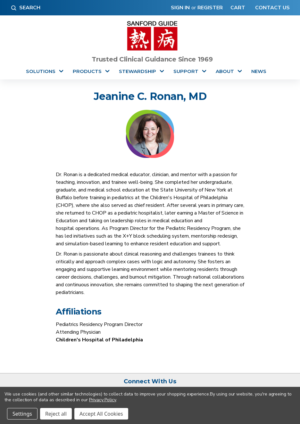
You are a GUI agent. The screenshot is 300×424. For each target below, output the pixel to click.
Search (25, 7)
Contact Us (272, 7)
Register (210, 7)
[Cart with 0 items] (236, 7)
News (258, 71)
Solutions (40, 71)
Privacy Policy (102, 400)
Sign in (180, 7)
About (225, 71)
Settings (22, 413)
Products (87, 71)
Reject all (56, 413)
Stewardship (137, 71)
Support (185, 71)
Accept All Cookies (101, 413)
